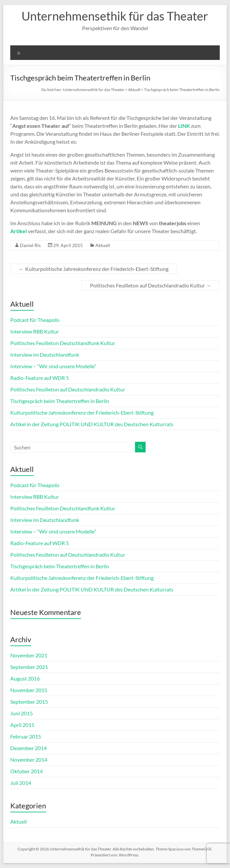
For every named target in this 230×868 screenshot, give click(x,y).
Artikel (18, 231)
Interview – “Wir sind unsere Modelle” (53, 366)
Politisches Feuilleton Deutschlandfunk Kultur (62, 343)
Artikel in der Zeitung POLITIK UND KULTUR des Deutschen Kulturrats (91, 424)
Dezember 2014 (28, 748)
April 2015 (22, 725)
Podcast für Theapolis (35, 320)
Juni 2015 (21, 713)
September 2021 (29, 667)
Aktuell (102, 245)
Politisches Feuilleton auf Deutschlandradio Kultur (150, 285)
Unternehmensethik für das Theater (115, 16)
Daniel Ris (30, 245)
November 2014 (28, 759)
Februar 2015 (25, 736)
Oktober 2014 (26, 771)
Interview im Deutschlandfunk (44, 354)
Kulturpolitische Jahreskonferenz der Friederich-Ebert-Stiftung (93, 269)
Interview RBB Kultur (34, 331)
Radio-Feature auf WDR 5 (39, 378)
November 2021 (28, 655)
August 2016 (25, 678)
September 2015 (29, 701)
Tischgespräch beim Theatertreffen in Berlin (59, 401)
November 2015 (28, 690)
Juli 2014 (20, 783)
